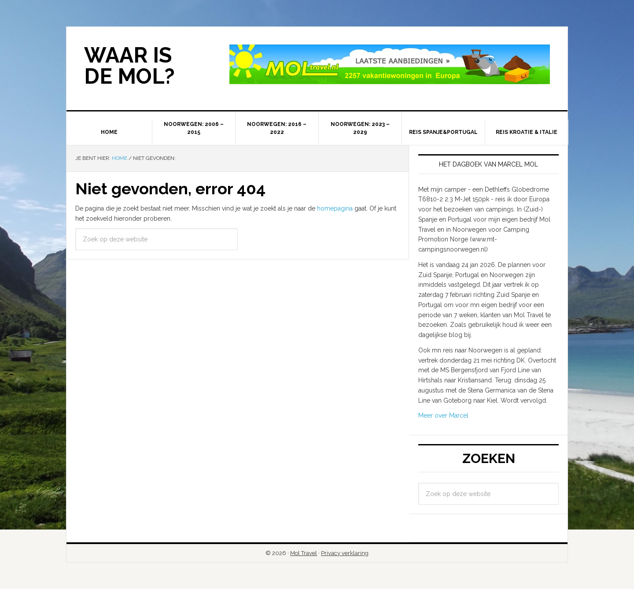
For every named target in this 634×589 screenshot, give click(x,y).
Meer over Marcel (443, 415)
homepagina (335, 208)
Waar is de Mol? (129, 66)
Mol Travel (303, 553)
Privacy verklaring (345, 553)
